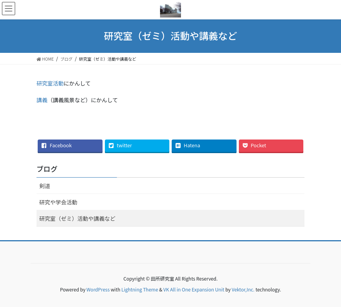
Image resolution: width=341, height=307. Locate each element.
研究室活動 (50, 83)
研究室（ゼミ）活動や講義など (77, 218)
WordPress (98, 289)
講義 (42, 100)
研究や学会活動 (58, 202)
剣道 (44, 186)
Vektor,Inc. (242, 289)
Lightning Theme (139, 289)
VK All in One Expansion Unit (194, 289)
